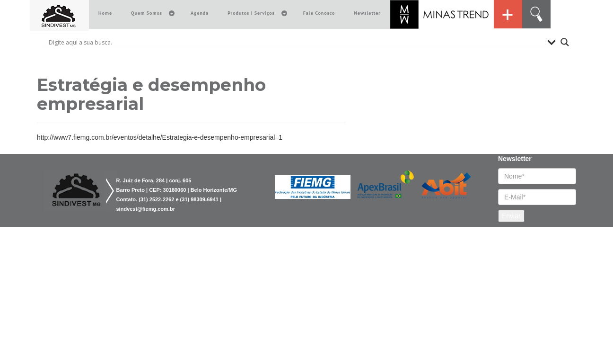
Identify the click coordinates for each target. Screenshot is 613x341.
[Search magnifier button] (564, 42)
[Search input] (296, 42)
